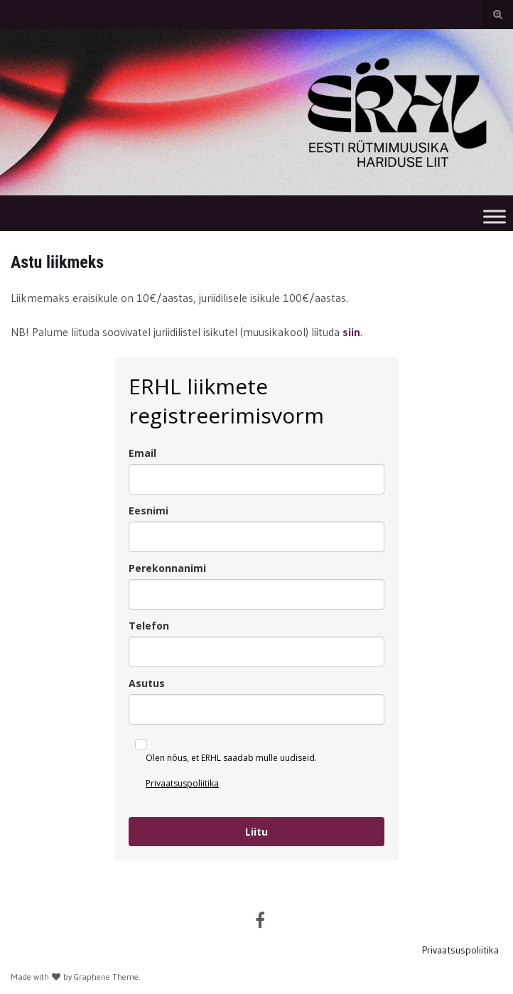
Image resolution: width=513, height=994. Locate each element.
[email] (256, 479)
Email (142, 453)
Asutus (147, 683)
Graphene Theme (106, 976)
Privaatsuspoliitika (182, 783)
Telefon (149, 625)
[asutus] (256, 709)
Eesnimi (148, 510)
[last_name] (256, 594)
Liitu (256, 831)
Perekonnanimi (167, 568)
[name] (256, 537)
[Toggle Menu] (494, 216)
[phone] (256, 652)
